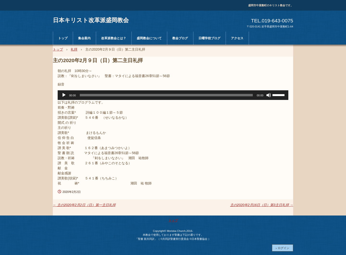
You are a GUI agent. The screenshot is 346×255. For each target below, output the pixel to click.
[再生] (64, 95)
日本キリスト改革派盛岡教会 (91, 20)
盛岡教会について (149, 38)
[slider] (166, 95)
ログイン (283, 248)
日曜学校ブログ (209, 38)
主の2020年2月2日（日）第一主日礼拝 (84, 205)
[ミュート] (268, 95)
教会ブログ (180, 38)
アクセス (237, 38)
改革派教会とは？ (113, 38)
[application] (173, 95)
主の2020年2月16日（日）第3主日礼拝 (261, 205)
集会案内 (84, 38)
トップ (63, 38)
